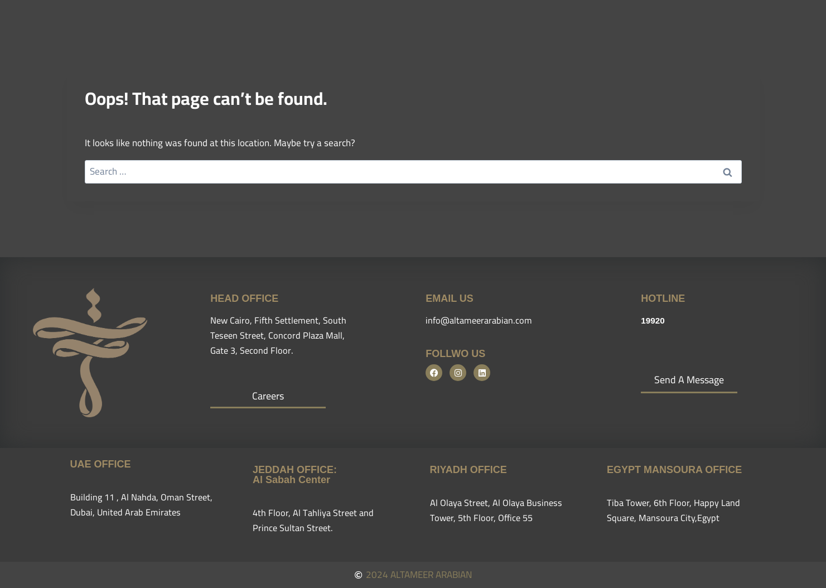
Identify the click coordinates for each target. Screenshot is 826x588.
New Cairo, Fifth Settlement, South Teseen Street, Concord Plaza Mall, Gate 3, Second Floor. (280, 335)
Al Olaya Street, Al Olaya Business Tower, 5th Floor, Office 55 (498, 510)
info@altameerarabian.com (481, 320)
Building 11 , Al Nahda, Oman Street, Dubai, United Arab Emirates (144, 504)
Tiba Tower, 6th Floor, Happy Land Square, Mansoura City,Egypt (675, 510)
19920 (654, 320)
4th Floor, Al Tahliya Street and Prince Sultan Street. (315, 520)
